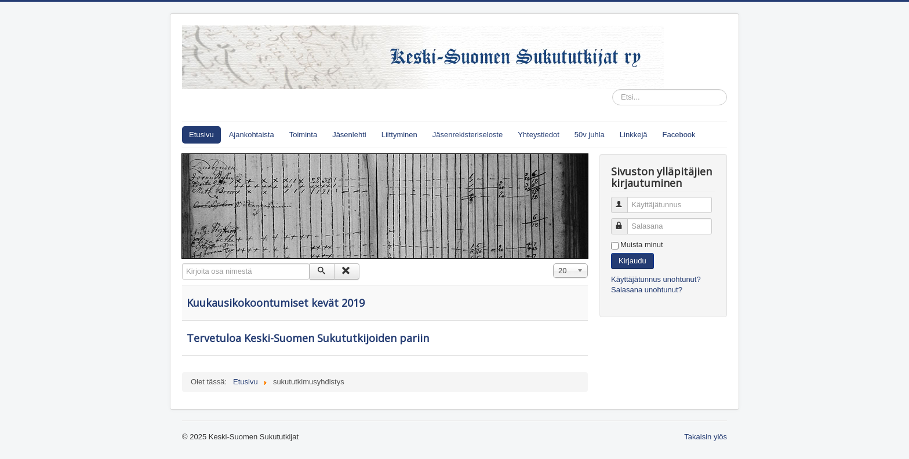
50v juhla (590, 134)
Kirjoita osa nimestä (182, 263)
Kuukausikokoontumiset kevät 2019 (276, 303)
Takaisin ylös (705, 436)
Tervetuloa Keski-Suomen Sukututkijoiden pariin (308, 338)
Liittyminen (399, 134)
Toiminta (303, 134)
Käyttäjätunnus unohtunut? (656, 279)
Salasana (624, 221)
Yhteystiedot (538, 134)
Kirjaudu (632, 260)
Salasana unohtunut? (646, 289)
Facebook (679, 134)
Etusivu (201, 134)
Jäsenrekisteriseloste (467, 134)
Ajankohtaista (251, 134)
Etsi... (612, 89)
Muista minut (641, 244)
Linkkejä (634, 134)
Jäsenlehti (349, 134)
